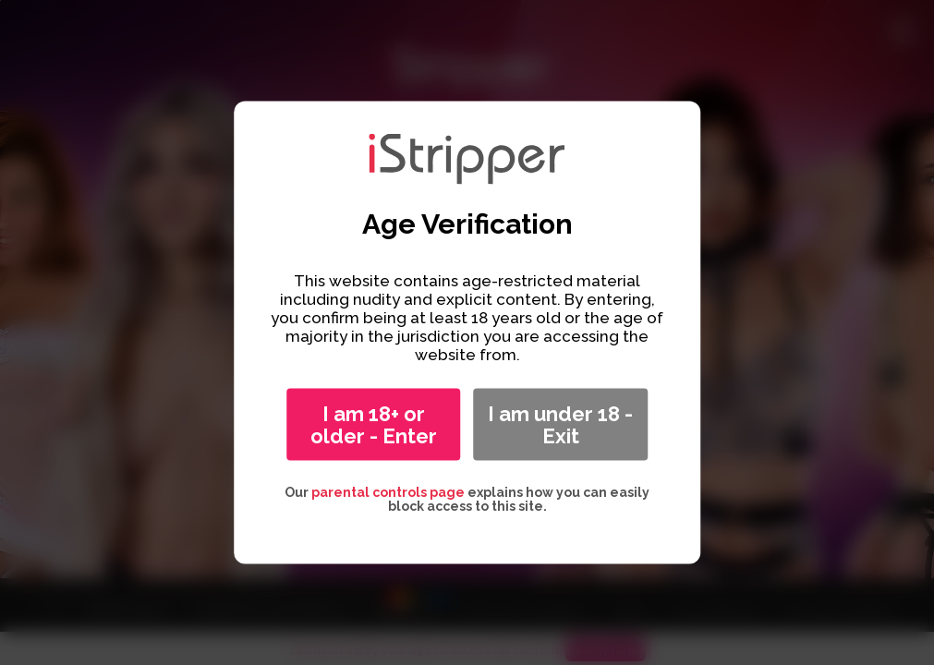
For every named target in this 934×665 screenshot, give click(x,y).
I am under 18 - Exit (560, 425)
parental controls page (388, 492)
